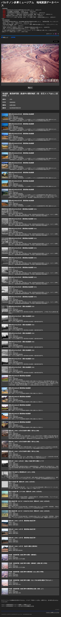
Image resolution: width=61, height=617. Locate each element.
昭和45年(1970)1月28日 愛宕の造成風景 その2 (21, 306)
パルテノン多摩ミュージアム (52, 612)
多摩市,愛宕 (12, 105)
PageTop (57, 609)
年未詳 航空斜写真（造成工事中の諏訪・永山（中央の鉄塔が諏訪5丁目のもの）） (31, 580)
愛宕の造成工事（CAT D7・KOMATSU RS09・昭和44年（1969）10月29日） (29, 501)
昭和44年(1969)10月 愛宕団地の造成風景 (19, 375)
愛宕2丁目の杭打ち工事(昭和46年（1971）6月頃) (22, 472)
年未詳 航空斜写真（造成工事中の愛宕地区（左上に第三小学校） (26, 571)
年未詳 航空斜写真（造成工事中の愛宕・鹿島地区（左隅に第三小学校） (28, 563)
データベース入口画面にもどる (26, 606)
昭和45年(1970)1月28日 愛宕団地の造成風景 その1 (23, 209)
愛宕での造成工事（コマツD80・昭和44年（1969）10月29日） (25, 491)
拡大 (30, 87)
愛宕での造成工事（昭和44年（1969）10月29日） (22, 481)
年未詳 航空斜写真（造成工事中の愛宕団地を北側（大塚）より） (26, 588)
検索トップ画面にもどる (24, 604)
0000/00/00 (12, 102)
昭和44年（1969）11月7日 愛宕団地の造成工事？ (22, 520)
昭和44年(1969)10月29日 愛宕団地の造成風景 (21, 114)
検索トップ (4, 37)
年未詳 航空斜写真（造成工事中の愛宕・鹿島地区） (23, 554)
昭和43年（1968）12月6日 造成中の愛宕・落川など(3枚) (24, 430)
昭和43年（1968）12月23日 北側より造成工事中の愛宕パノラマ (26, 461)
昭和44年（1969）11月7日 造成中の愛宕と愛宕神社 (23, 546)
